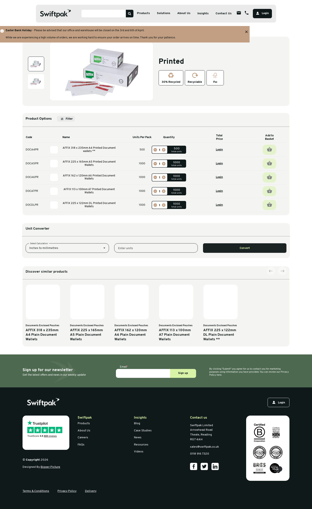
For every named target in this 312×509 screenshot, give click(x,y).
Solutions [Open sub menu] (163, 13)
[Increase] (163, 150)
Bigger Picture (50, 467)
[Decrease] (155, 150)
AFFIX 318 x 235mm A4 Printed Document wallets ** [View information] (89, 150)
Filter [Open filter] (67, 118)
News (137, 437)
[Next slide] (282, 327)
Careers (83, 437)
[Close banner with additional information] (246, 31)
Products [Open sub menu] (143, 13)
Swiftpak (85, 417)
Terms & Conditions (36, 491)
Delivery (90, 491)
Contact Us (224, 13)
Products (84, 423)
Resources (141, 444)
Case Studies (143, 430)
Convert (245, 272)
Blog (137, 423)
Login (219, 149)
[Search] (129, 13)
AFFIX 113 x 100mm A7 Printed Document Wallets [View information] (89, 191)
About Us (84, 430)
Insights (203, 13)
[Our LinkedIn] (215, 466)
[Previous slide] (271, 327)
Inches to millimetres (43, 272)
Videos (138, 451)
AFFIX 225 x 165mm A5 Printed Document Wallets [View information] (89, 163)
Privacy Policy (66, 491)
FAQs (81, 444)
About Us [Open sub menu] (183, 13)
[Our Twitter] (204, 466)
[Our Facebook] (193, 466)
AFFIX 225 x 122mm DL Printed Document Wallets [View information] (89, 205)
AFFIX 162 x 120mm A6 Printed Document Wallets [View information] (89, 177)
